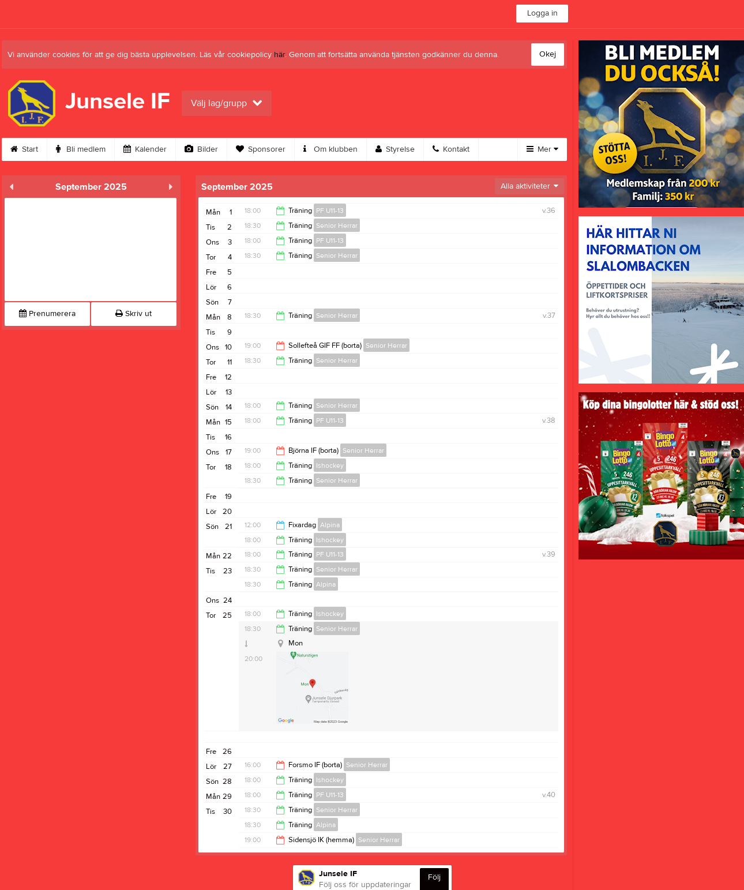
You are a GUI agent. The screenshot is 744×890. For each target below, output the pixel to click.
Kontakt (451, 149)
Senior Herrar (337, 225)
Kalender (145, 149)
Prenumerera (47, 314)
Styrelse (395, 149)
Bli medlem (81, 149)
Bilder (201, 149)
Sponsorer (260, 149)
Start (24, 149)
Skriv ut (133, 314)
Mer (542, 149)
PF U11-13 (330, 210)
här (279, 55)
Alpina (330, 525)
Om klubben (330, 149)
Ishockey (330, 465)
